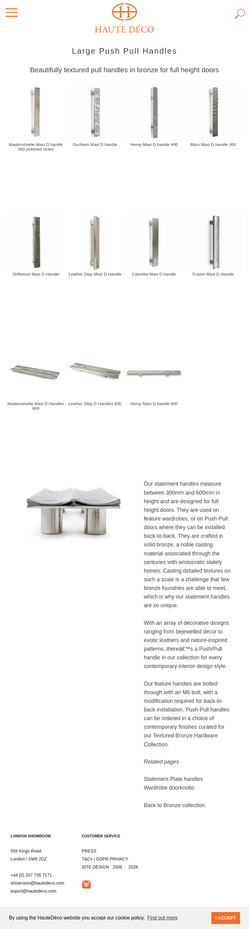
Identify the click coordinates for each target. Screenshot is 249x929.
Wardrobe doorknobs (169, 788)
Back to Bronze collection (174, 805)
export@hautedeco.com (33, 891)
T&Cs (87, 858)
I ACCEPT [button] (225, 917)
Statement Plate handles (173, 779)
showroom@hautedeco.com (37, 883)
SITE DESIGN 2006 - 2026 (110, 867)
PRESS (89, 850)
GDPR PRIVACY (112, 858)
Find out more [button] (162, 917)
